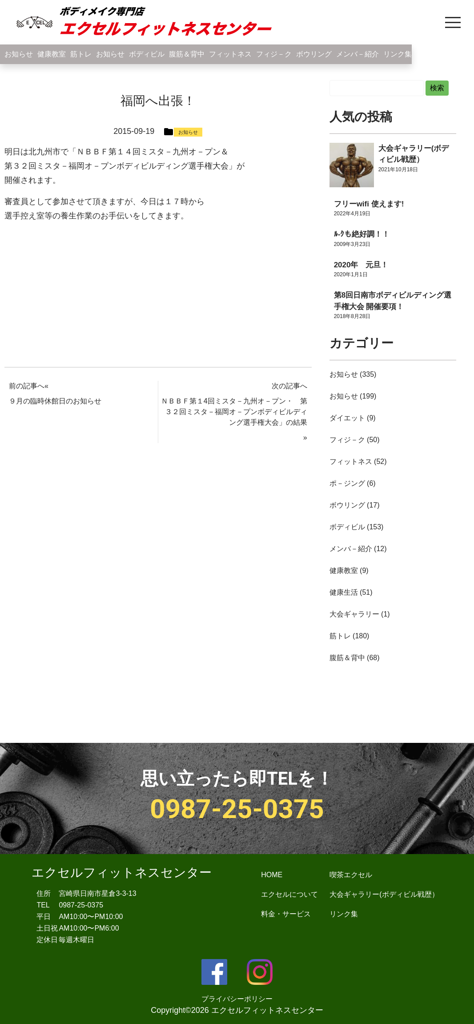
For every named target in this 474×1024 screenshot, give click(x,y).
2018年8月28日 (352, 316)
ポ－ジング (347, 483)
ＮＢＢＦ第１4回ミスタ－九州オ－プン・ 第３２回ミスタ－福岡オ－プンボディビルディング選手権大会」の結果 (234, 411)
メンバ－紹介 (357, 54)
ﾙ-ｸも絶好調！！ (362, 234)
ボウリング (314, 54)
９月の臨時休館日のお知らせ (55, 401)
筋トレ (81, 54)
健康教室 (51, 54)
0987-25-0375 (237, 809)
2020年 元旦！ (361, 265)
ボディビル (147, 54)
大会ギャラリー (354, 614)
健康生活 (343, 592)
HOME (271, 875)
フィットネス (230, 54)
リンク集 (397, 54)
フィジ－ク (274, 54)
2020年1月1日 (351, 274)
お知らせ (18, 54)
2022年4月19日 (352, 213)
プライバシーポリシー (237, 999)
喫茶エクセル (350, 875)
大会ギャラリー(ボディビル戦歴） (383, 894)
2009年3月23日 (352, 244)
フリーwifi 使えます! (369, 204)
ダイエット (347, 418)
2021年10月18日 (398, 169)
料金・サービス (286, 914)
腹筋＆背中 (187, 54)
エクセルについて (289, 894)
